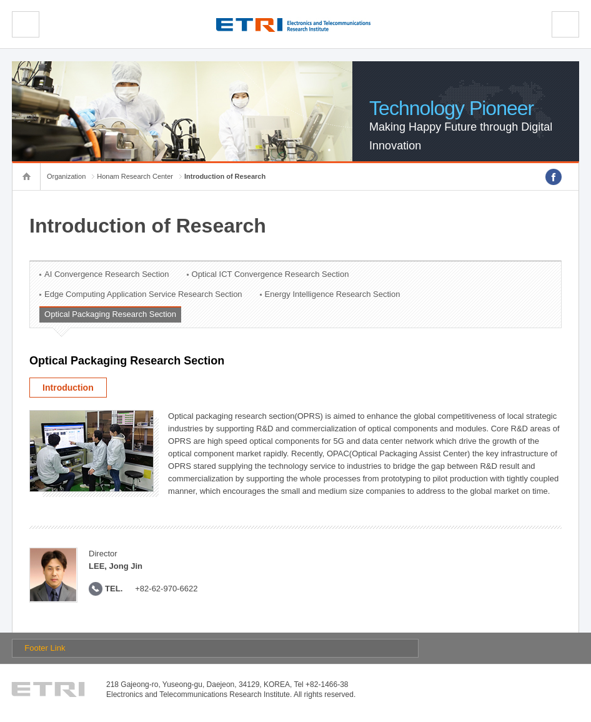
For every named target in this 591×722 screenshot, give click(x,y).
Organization (66, 176)
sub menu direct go (0, 0)
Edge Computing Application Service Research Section (143, 294)
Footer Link (44, 648)
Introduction (68, 388)
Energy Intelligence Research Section (332, 294)
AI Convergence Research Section (106, 274)
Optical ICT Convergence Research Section (270, 274)
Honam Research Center (135, 176)
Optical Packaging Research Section (110, 314)
